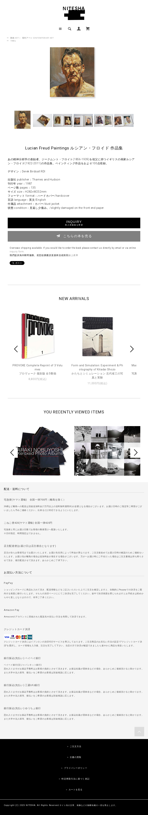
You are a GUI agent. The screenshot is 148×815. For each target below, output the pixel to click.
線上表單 (73, 255)
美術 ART (14, 38)
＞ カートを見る (74, 789)
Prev (17, 349)
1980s (13, 41)
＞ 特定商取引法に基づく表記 (74, 779)
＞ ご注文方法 (74, 746)
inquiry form (17, 251)
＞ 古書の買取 (74, 757)
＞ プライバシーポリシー (74, 768)
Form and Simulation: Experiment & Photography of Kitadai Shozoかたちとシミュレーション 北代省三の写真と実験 (97, 371)
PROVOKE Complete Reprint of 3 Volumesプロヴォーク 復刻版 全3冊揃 (38, 369)
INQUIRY (74, 223)
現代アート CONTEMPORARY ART (38, 38)
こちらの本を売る (74, 235)
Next (131, 349)
